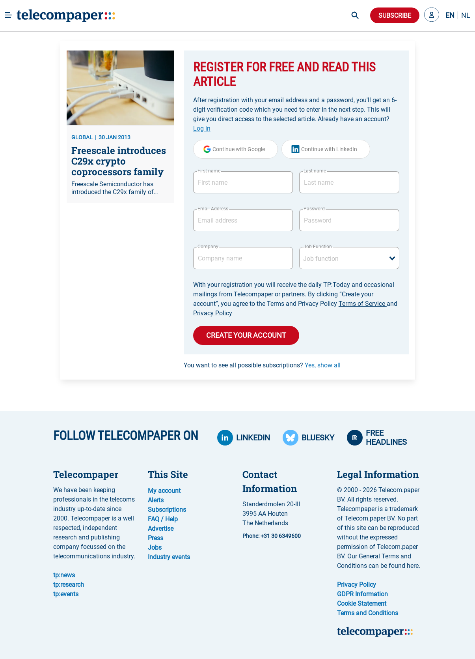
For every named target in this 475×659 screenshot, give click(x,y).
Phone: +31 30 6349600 (271, 536)
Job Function (318, 246)
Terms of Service (363, 303)
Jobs (155, 547)
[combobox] (349, 258)
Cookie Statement (361, 603)
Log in (201, 128)
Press (155, 538)
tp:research (68, 584)
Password (314, 209)
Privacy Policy (212, 313)
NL (465, 15)
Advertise (160, 528)
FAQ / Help (163, 519)
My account (164, 490)
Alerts (156, 500)
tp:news (64, 575)
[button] (431, 15)
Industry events (169, 557)
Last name (315, 171)
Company (207, 246)
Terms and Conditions (367, 613)
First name (208, 171)
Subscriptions (167, 509)
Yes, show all (323, 365)
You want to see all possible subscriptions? (262, 365)
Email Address (212, 209)
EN (450, 15)
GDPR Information (362, 594)
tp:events (65, 594)
